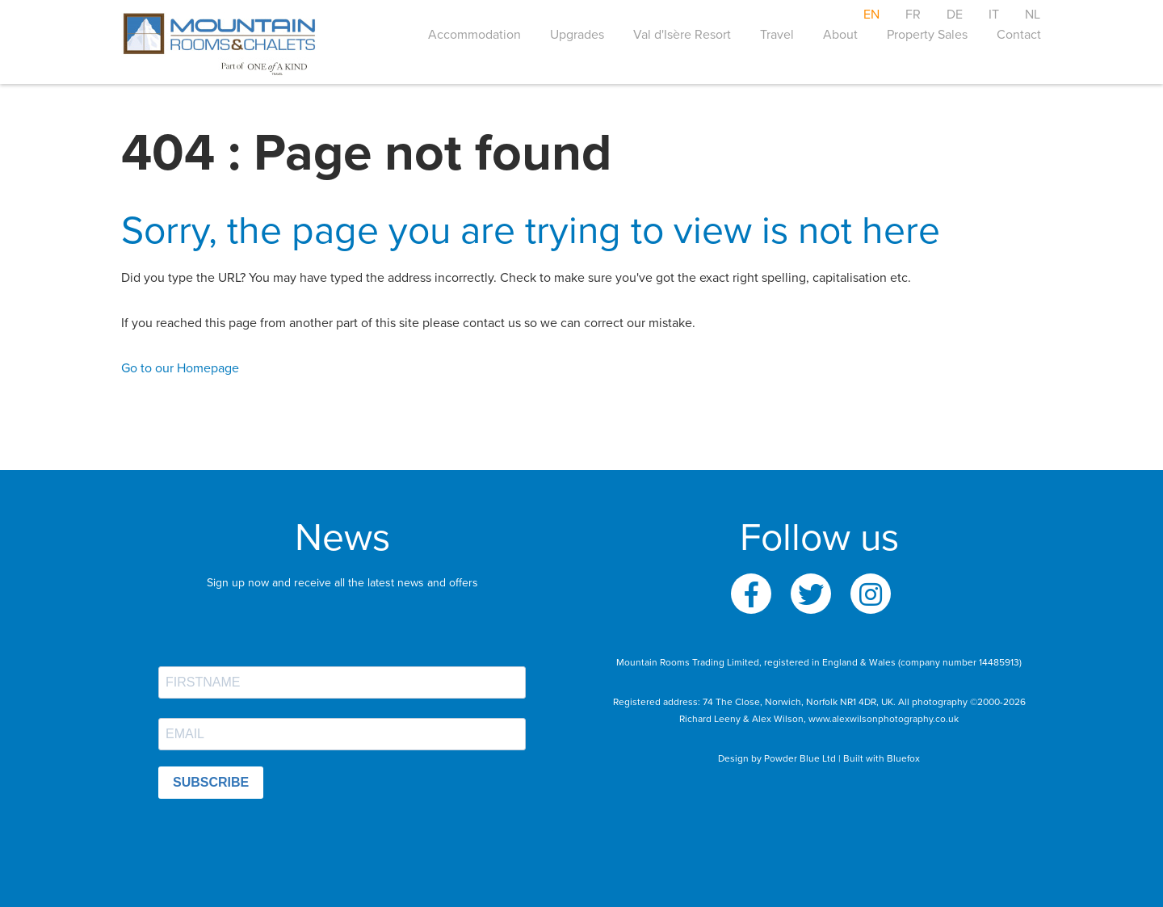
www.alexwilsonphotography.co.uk (883, 718)
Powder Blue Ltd (800, 758)
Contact (1019, 35)
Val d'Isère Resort (682, 35)
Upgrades (577, 35)
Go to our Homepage (180, 368)
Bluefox (903, 758)
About (840, 35)
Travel (777, 35)
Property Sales (927, 35)
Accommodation (474, 35)
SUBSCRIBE (211, 782)
